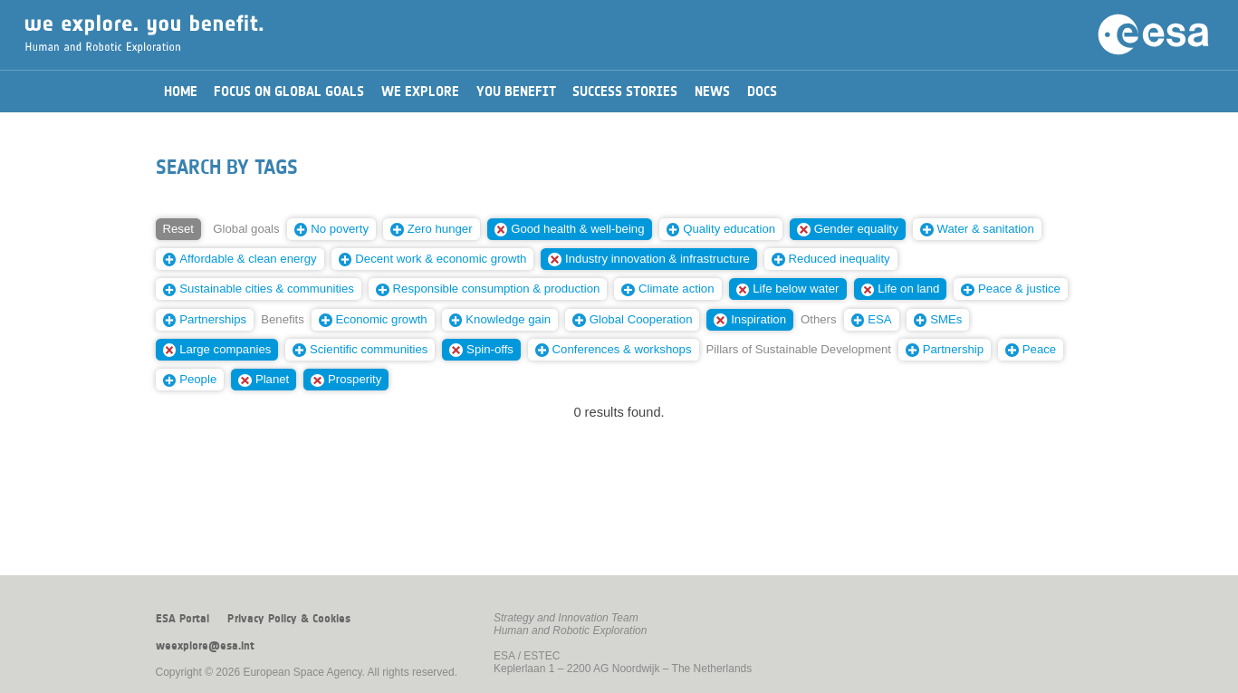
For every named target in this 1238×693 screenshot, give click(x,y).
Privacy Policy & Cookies (288, 618)
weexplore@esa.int (205, 646)
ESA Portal (182, 618)
